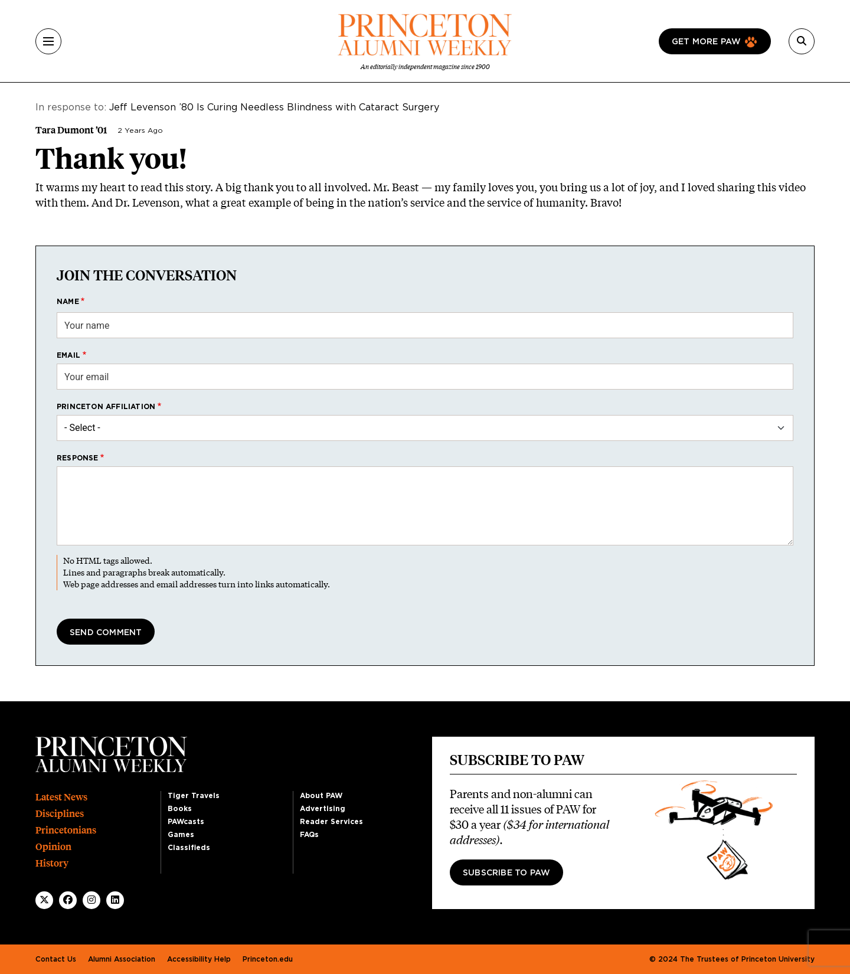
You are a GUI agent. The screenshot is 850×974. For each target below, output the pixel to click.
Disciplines (59, 813)
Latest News (61, 797)
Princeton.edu (268, 959)
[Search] (802, 41)
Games (181, 834)
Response (78, 458)
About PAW (321, 795)
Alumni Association (121, 959)
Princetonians (65, 830)
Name (68, 301)
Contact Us (55, 959)
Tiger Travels (194, 795)
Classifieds (189, 847)
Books (180, 808)
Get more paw (706, 42)
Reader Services (331, 821)
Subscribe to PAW (506, 873)
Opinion (53, 846)
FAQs (309, 834)
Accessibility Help (199, 959)
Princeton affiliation (106, 406)
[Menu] (48, 41)
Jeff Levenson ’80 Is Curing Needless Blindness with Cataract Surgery (274, 107)
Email (68, 355)
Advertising (322, 808)
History (51, 863)
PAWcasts (186, 821)
